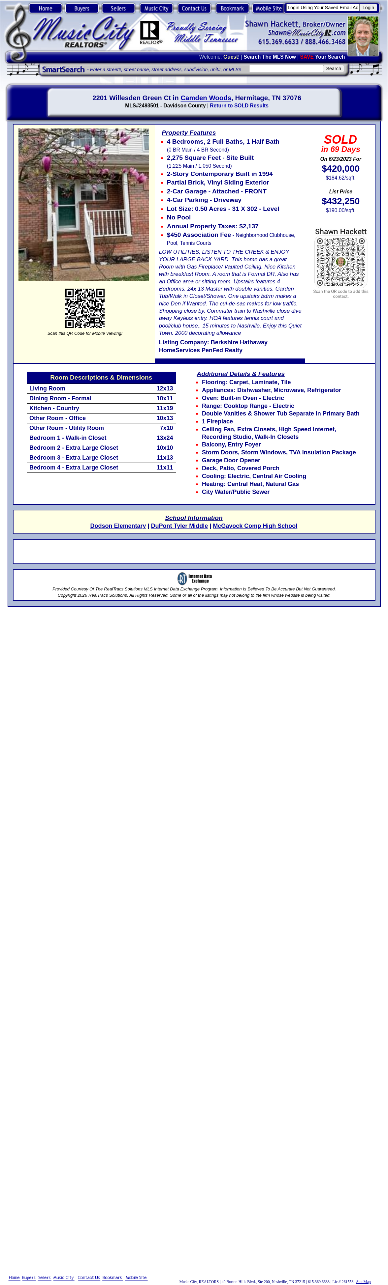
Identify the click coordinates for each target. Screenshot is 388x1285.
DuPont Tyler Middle (179, 526)
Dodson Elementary (118, 526)
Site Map (363, 1281)
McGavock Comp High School (255, 526)
